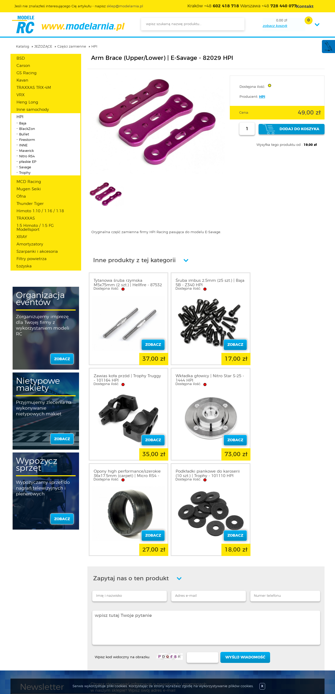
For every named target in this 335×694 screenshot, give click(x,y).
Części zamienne (71, 46)
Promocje (144, 631)
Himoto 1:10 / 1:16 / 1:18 (40, 211)
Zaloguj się (87, 631)
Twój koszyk (88, 650)
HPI (94, 46)
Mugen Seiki (28, 189)
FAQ (24, 663)
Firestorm (27, 140)
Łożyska (24, 266)
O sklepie (28, 631)
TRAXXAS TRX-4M (33, 88)
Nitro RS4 (27, 156)
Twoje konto (88, 644)
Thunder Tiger (30, 204)
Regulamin (30, 638)
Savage (25, 167)
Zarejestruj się (89, 638)
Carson (23, 66)
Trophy (25, 173)
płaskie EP (27, 162)
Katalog (22, 46)
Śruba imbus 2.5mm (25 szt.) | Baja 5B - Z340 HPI (201, 283)
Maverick (26, 151)
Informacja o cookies (39, 650)
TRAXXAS (25, 218)
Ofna (21, 196)
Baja (22, 123)
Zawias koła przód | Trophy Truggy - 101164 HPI (278, 283)
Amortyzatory (29, 244)
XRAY (21, 237)
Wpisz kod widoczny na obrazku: (122, 562)
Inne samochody (32, 110)
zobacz (62, 359)
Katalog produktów (152, 644)
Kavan (22, 80)
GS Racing (26, 73)
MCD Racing (28, 182)
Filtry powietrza (31, 259)
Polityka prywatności (38, 644)
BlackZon (27, 129)
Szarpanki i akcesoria (37, 252)
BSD (20, 58)
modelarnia (68, 24)
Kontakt (27, 656)
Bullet (24, 134)
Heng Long (27, 102)
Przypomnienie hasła (96, 656)
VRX (20, 95)
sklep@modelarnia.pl (125, 6)
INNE (23, 145)
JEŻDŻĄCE (43, 46)
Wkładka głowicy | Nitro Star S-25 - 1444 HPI (126, 378)
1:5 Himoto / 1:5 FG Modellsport (35, 228)
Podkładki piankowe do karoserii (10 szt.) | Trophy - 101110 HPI (284, 378)
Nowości (142, 638)
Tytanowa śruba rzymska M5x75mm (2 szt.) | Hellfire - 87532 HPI (121, 285)
